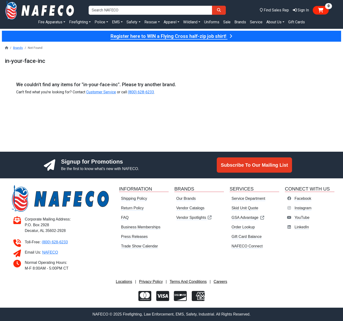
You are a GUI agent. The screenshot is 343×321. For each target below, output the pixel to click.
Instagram (302, 208)
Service (256, 22)
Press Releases (134, 237)
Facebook (302, 198)
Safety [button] (131, 22)
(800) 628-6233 (141, 92)
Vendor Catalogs (190, 208)
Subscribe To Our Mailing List (254, 165)
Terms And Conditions (188, 282)
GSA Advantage (248, 218)
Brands (240, 22)
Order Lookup (243, 227)
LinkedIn (301, 227)
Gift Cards (296, 22)
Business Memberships (140, 227)
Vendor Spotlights (194, 218)
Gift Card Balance (247, 237)
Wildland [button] (190, 22)
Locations (124, 282)
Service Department (248, 198)
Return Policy (132, 208)
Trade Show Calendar (139, 246)
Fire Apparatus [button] (50, 22)
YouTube (301, 218)
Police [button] (100, 22)
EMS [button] (116, 22)
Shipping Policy (134, 198)
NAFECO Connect (247, 246)
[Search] (219, 10)
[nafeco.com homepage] (40, 10)
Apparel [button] (170, 22)
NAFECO (50, 252)
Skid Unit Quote (245, 208)
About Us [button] (274, 22)
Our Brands (186, 198)
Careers (220, 282)
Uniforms (211, 22)
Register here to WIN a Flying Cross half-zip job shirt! (171, 36)
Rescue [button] (150, 22)
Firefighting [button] (78, 22)
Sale (227, 22)
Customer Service (101, 92)
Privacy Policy (151, 282)
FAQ (125, 218)
